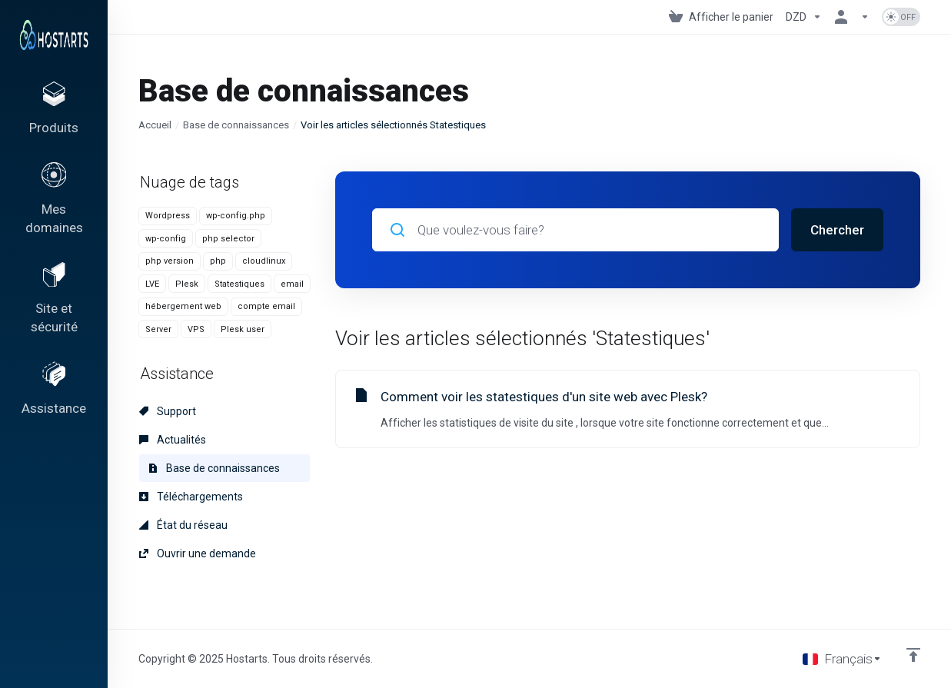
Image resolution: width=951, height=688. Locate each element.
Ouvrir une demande (197, 553)
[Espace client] (852, 17)
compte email (266, 306)
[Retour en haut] (913, 655)
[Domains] (54, 208)
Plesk (186, 284)
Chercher (837, 230)
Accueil (154, 125)
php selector (228, 239)
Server (158, 329)
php (218, 261)
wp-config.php (235, 216)
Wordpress (167, 216)
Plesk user (242, 329)
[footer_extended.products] (54, 112)
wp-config (165, 239)
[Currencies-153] (804, 17)
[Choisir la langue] (842, 659)
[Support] (54, 410)
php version (169, 261)
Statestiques (239, 284)
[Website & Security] (54, 313)
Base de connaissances (236, 125)
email (292, 284)
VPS (196, 329)
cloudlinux (263, 261)
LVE (152, 284)
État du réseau (183, 525)
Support (167, 411)
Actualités (172, 440)
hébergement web (183, 306)
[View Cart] (721, 17)
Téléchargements (191, 496)
